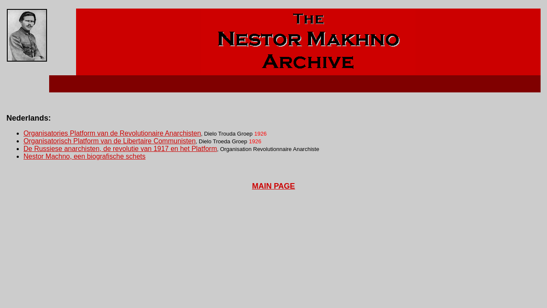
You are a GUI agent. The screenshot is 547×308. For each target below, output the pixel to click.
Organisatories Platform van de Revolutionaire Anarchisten (112, 133)
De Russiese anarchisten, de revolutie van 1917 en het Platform (120, 148)
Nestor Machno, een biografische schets (84, 156)
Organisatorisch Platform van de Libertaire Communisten (110, 141)
